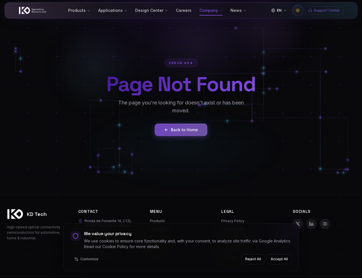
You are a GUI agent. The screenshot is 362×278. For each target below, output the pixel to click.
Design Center (151, 10)
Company (211, 10)
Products (79, 10)
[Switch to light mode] (297, 10)
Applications (112, 10)
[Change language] (279, 10)
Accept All (279, 259)
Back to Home (181, 129)
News (238, 10)
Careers (183, 10)
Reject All (253, 259)
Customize (86, 259)
